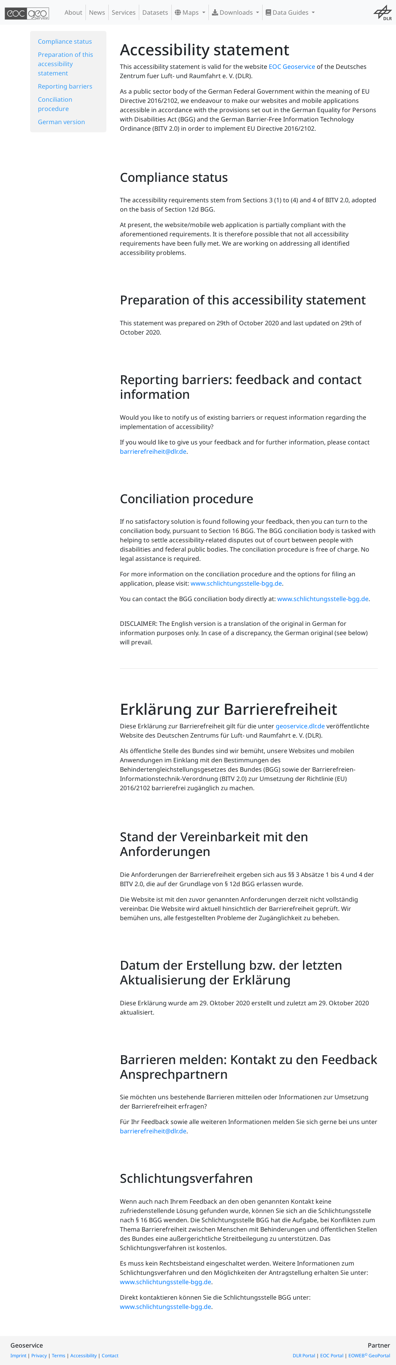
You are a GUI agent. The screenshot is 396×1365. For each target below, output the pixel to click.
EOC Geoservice (292, 66)
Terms (58, 1355)
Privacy (39, 1355)
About (73, 12)
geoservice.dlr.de (300, 726)
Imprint (18, 1355)
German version (61, 122)
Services (124, 12)
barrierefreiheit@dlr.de (153, 451)
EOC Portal (331, 1355)
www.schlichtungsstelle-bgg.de (236, 583)
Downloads (233, 12)
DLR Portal (304, 1355)
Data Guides (288, 12)
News (97, 12)
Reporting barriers (65, 86)
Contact (110, 1355)
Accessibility (83, 1355)
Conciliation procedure (55, 104)
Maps (187, 12)
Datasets (155, 12)
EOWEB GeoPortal (369, 1355)
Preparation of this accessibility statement (65, 63)
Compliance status (65, 41)
